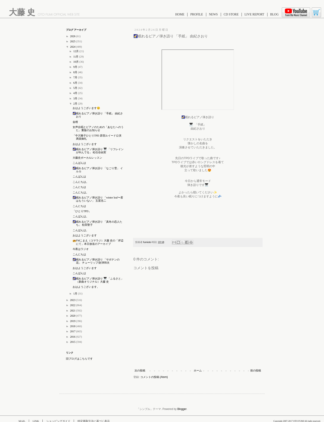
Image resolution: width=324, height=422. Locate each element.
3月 (75, 98)
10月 (76, 61)
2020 (73, 315)
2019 (73, 321)
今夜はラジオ (81, 249)
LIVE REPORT (254, 14)
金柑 (75, 122)
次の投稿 (140, 370)
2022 (73, 305)
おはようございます (85, 144)
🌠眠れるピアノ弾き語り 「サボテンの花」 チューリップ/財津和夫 (96, 261)
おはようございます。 (86, 286)
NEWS (213, 14)
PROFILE (196, 14)
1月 (75, 293)
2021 (73, 310)
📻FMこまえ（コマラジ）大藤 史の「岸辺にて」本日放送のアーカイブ (98, 242)
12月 (76, 51)
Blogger (182, 409)
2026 (73, 36)
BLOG (274, 14)
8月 (75, 72)
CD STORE (231, 14)
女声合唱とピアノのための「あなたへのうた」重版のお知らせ (98, 129)
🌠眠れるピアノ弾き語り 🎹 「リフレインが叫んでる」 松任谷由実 (98, 151)
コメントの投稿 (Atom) (154, 377)
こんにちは (79, 187)
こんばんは (79, 162)
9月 (75, 66)
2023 (73, 300)
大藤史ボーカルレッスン (87, 157)
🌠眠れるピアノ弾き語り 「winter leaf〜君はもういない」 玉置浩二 (98, 199)
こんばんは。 (81, 216)
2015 (73, 341)
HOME (179, 14)
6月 (75, 82)
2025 (73, 41)
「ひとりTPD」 (82, 211)
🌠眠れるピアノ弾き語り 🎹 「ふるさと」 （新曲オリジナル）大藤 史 (98, 280)
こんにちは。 (81, 181)
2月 (75, 103)
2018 (73, 326)
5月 (75, 88)
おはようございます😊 (86, 108)
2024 (73, 46)
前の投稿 (255, 370)
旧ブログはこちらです (79, 358)
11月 (76, 56)
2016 (73, 336)
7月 (75, 77)
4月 (75, 93)
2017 (73, 331)
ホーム (198, 370)
